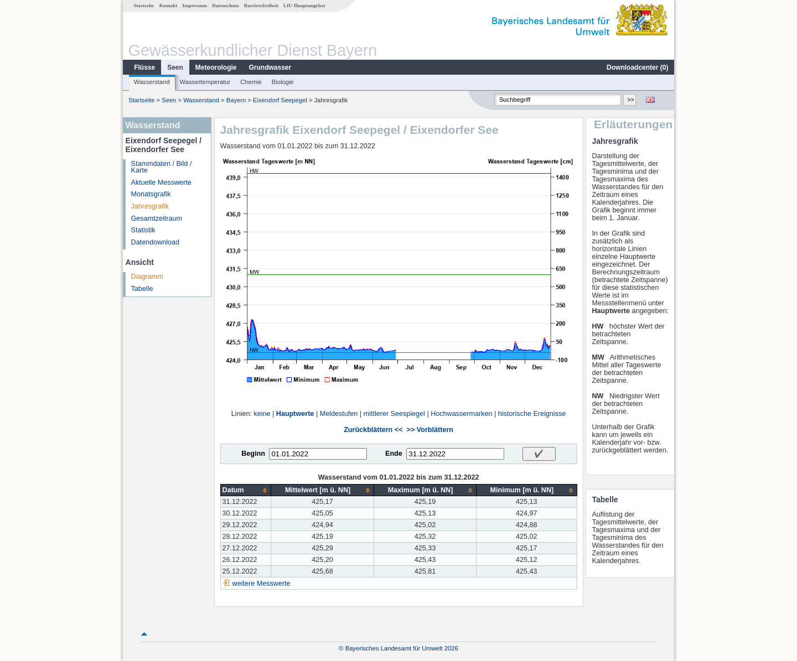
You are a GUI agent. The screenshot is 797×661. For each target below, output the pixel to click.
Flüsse (144, 67)
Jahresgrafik (150, 206)
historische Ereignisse (532, 414)
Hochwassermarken (461, 414)
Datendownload (155, 242)
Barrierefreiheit (261, 5)
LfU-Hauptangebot (304, 5)
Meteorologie (216, 67)
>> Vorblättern (430, 430)
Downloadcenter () (637, 67)
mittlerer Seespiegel (394, 414)
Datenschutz (225, 5)
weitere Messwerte (261, 583)
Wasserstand (152, 82)
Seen (175, 67)
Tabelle (142, 289)
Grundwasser (270, 67)
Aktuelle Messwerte (161, 182)
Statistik (143, 230)
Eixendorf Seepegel (280, 100)
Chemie (251, 82)
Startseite (143, 5)
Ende (393, 453)
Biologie (283, 82)
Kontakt (168, 5)
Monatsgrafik (151, 194)
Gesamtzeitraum (156, 218)
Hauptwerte (295, 414)
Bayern (236, 100)
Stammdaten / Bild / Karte (161, 167)
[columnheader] (245, 490)
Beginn (253, 453)
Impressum (195, 5)
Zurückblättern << (373, 430)
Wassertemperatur (205, 82)
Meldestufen (339, 414)
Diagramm (147, 276)
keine (261, 414)
